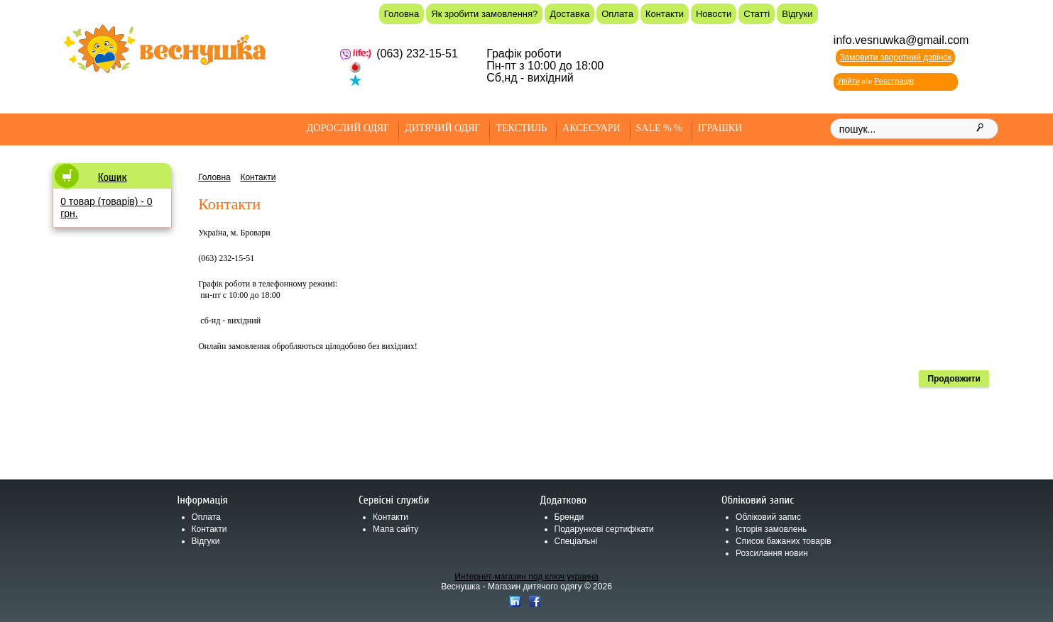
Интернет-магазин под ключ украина (526, 577)
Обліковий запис (768, 517)
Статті (756, 14)
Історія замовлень (771, 529)
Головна (401, 14)
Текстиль (521, 128)
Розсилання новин (772, 553)
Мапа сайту (395, 529)
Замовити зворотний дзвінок (895, 57)
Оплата (617, 14)
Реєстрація (894, 81)
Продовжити (953, 379)
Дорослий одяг (348, 128)
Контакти (664, 14)
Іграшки (720, 128)
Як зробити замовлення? (484, 14)
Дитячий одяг (442, 128)
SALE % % (659, 128)
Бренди (569, 517)
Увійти (848, 81)
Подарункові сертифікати (604, 529)
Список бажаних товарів (783, 541)
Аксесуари (591, 128)
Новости (713, 14)
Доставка (569, 14)
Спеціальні (576, 541)
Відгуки (797, 14)
